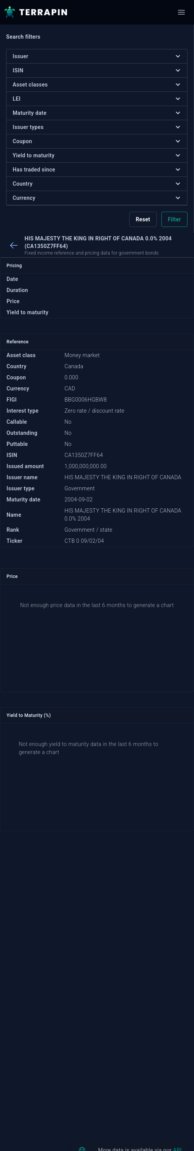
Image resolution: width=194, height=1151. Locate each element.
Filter (174, 219)
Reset (143, 219)
